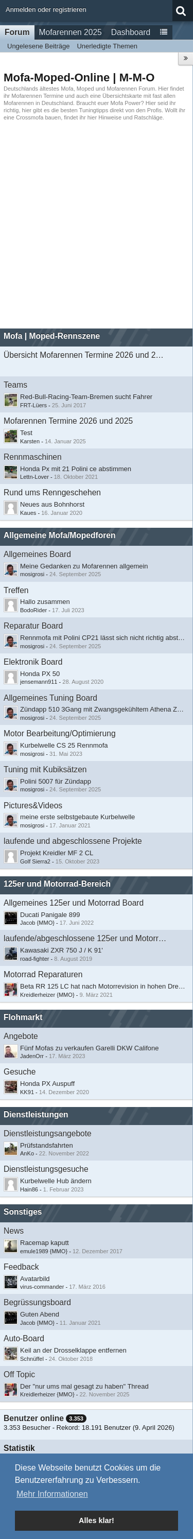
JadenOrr (32, 1056)
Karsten (30, 441)
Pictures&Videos (33, 805)
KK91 (27, 1092)
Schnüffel (32, 1359)
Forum (17, 32)
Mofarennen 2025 (70, 32)
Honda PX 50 (40, 674)
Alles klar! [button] (96, 1520)
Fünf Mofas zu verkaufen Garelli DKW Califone (89, 1048)
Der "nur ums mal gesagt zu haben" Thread (84, 1386)
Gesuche (20, 1071)
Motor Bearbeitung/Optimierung (60, 733)
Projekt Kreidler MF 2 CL (56, 853)
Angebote (21, 1036)
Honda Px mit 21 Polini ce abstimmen (75, 469)
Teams (15, 385)
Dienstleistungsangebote (48, 1133)
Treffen (16, 590)
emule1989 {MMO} (43, 1251)
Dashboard (130, 32)
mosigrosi (32, 574)
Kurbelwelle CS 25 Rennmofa (64, 745)
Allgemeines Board (37, 554)
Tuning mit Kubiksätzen (45, 769)
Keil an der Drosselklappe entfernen (73, 1350)
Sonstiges (23, 1211)
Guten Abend (39, 1314)
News (14, 1230)
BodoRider (33, 610)
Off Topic (19, 1374)
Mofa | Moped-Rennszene (52, 336)
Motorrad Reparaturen (43, 974)
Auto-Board (24, 1338)
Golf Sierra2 (35, 861)
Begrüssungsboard (37, 1302)
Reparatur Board (33, 625)
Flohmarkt (23, 1017)
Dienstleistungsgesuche (46, 1169)
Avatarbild (35, 1279)
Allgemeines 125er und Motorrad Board (74, 902)
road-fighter (34, 959)
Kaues (28, 513)
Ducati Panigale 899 (50, 915)
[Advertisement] (96, 224)
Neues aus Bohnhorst (52, 504)
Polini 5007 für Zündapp (55, 781)
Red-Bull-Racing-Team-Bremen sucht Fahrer (86, 397)
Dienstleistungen (36, 1114)
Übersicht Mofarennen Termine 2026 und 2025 (85, 355)
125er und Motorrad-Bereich (57, 883)
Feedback (21, 1267)
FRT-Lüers (33, 405)
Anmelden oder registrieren (46, 9)
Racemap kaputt (44, 1243)
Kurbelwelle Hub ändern (56, 1181)
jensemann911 (38, 682)
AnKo (27, 1153)
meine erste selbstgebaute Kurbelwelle (77, 817)
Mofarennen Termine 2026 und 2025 (68, 421)
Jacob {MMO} (37, 923)
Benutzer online (34, 1418)
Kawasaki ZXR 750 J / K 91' (61, 950)
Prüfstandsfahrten (46, 1145)
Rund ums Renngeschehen (52, 492)
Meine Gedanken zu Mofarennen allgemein (84, 566)
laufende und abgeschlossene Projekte (73, 841)
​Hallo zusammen (45, 602)
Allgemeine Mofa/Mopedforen (59, 535)
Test (26, 433)
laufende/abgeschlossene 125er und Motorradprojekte (85, 938)
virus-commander (42, 1287)
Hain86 (29, 1189)
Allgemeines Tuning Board (50, 698)
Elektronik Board (33, 662)
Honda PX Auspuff (47, 1083)
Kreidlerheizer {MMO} (47, 995)
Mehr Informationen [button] (52, 1494)
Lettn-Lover (34, 477)
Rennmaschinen (33, 457)
